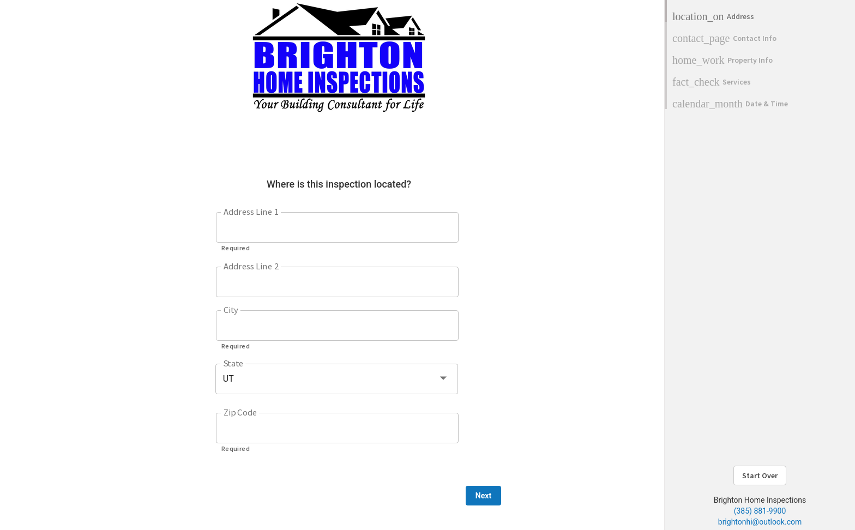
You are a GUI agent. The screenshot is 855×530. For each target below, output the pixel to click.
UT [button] (228, 379)
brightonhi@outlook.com (760, 521)
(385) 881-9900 (760, 511)
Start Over (760, 475)
